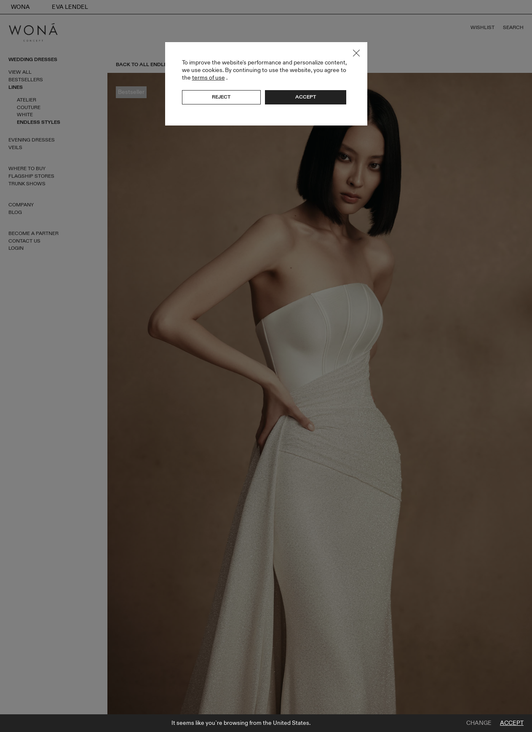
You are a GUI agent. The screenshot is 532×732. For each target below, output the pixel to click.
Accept (512, 723)
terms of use (208, 78)
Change (479, 723)
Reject (221, 97)
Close (356, 53)
